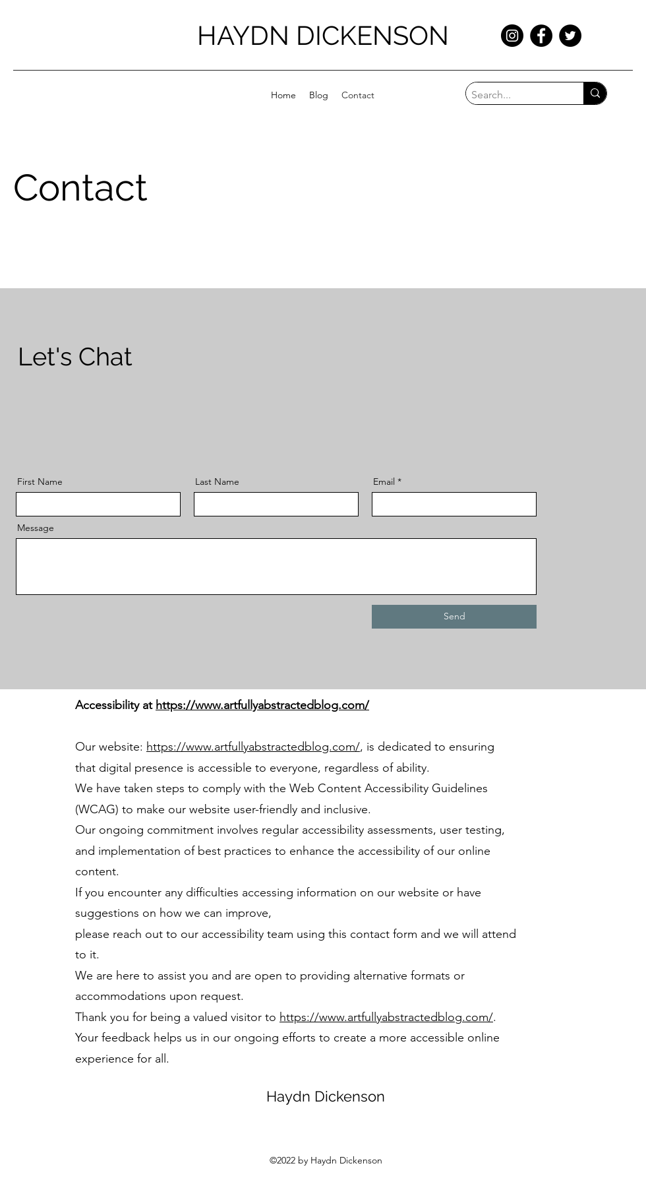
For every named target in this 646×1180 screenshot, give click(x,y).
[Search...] (513, 95)
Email (384, 481)
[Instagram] (512, 35)
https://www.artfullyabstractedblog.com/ (262, 705)
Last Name (217, 481)
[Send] (454, 617)
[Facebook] (541, 35)
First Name (40, 481)
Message (35, 527)
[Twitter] (570, 35)
